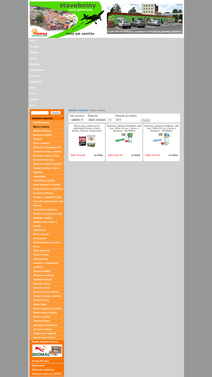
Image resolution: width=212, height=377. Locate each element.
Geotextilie (39, 111)
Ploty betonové (41, 186)
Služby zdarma (69, 40)
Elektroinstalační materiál (47, 99)
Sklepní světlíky (42, 206)
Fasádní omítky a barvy (46, 103)
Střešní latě (39, 239)
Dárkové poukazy (41, 313)
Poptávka (85, 40)
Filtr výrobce (77, 51)
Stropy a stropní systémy (47, 231)
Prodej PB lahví (40, 296)
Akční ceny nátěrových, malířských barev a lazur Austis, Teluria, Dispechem (87, 64)
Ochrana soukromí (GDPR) (47, 309)
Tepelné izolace (41, 256)
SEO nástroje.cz (112, 375)
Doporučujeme (40, 366)
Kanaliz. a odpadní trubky (47, 132)
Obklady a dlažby (43, 153)
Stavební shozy (41, 219)
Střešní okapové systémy (47, 244)
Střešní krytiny (41, 235)
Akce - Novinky (49, 40)
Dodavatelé (38, 301)
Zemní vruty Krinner (44, 273)
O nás (149, 40)
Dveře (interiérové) (43, 95)
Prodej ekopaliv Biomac (45, 277)
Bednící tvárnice (42, 66)
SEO (97, 375)
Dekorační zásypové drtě (47, 82)
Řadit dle (93, 51)
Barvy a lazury (41, 62)
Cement (37, 74)
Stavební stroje (41, 223)
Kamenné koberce (43, 128)
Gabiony (38, 107)
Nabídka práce (163, 40)
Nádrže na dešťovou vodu (47, 149)
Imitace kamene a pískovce (48, 124)
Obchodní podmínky (43, 305)
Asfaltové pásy (41, 57)
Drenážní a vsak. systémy (47, 87)
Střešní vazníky (41, 252)
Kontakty (116, 40)
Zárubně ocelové (42, 264)
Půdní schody (41, 190)
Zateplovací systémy (44, 268)
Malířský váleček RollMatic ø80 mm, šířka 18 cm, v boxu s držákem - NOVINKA (124, 64)
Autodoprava (100, 40)
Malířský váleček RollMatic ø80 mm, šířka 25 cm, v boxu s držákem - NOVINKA (161, 64)
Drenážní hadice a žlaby (46, 91)
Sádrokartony (40, 194)
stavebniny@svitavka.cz (42, 371)
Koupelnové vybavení (45, 145)
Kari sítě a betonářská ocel (48, 136)
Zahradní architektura (45, 260)
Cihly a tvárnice (42, 78)
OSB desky (39, 165)
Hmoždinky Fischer (44, 116)
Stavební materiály (78, 45)
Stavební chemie (42, 215)
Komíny (37, 140)
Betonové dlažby (42, 70)
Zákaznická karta (133, 40)
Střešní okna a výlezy (45, 248)
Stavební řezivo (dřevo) (46, 227)
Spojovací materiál (43, 210)
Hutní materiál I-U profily (47, 120)
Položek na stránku (126, 51)
